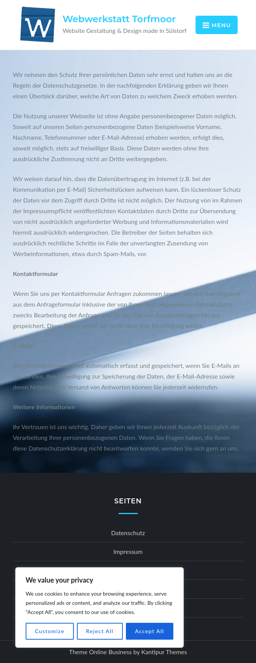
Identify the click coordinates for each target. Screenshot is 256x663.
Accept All (149, 631)
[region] (99, 607)
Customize (49, 631)
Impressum (127, 551)
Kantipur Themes (164, 651)
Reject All (100, 631)
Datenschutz (128, 532)
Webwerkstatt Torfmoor (119, 18)
